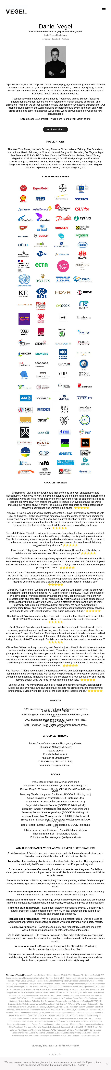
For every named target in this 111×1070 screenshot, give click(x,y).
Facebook (56, 39)
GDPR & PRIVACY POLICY (69, 1046)
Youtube (65, 39)
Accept (81, 1065)
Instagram (46, 39)
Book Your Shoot (55, 129)
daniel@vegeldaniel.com (55, 35)
